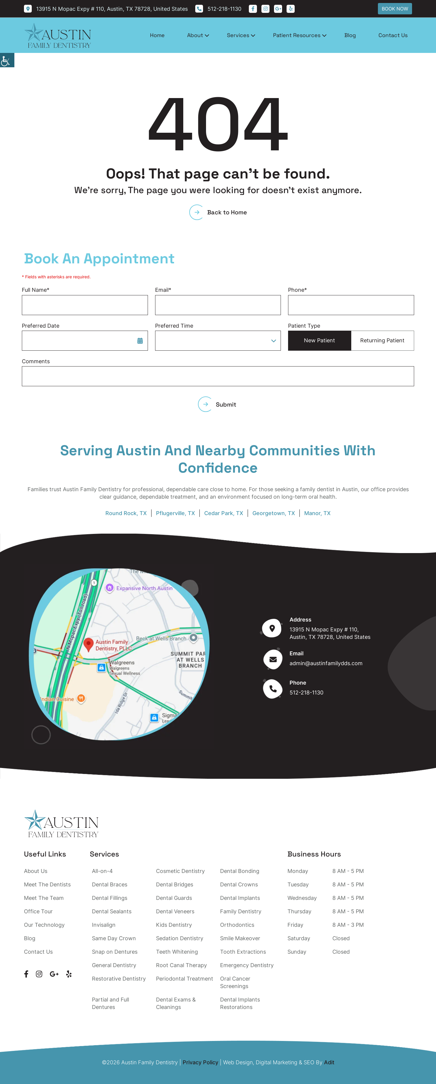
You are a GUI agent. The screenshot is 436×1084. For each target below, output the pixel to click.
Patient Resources (296, 35)
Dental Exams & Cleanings (176, 1003)
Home (157, 35)
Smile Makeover (240, 938)
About (195, 35)
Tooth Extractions (243, 952)
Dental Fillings (109, 898)
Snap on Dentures (114, 952)
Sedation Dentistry (179, 938)
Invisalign (104, 925)
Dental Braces (109, 884)
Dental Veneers (175, 911)
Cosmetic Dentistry (180, 871)
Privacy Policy (200, 1062)
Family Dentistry (240, 911)
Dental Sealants (111, 911)
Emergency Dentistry (247, 965)
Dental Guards (174, 898)
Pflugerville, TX (175, 513)
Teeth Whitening (177, 952)
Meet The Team (44, 898)
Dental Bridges (174, 884)
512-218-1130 (306, 692)
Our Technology (44, 925)
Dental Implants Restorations (240, 1003)
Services (238, 35)
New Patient (319, 340)
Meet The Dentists (47, 884)
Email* (163, 290)
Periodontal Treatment (184, 978)
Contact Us (393, 35)
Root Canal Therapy (181, 965)
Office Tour (38, 911)
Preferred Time (174, 326)
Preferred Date (40, 326)
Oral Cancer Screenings (235, 982)
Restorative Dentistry (119, 978)
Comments (36, 361)
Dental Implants (240, 898)
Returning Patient (382, 340)
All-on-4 (102, 871)
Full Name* (35, 290)
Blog (350, 35)
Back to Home (221, 212)
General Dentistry (114, 965)
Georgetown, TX (273, 513)
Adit (329, 1062)
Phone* (297, 290)
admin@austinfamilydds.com (326, 663)
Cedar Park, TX (223, 513)
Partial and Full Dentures (110, 1003)
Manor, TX (317, 513)
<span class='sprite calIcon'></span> (140, 340)
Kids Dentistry (174, 925)
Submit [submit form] (219, 404)
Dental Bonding (239, 871)
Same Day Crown (114, 938)
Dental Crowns (239, 884)
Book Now (395, 9)
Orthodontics (237, 925)
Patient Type (304, 326)
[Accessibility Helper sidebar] (7, 60)
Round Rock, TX (126, 513)
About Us (35, 871)
